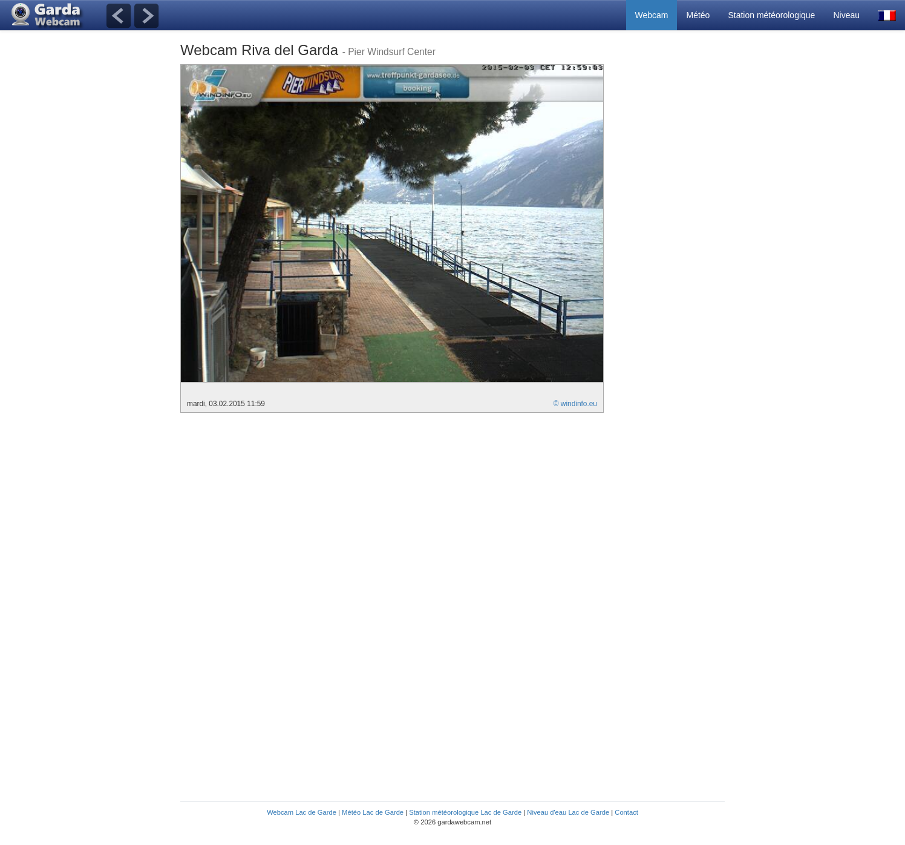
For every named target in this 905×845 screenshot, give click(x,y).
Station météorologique (771, 15)
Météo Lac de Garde (372, 812)
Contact (626, 812)
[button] (887, 15)
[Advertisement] (676, 245)
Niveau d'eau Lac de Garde (568, 812)
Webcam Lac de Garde (301, 812)
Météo (698, 15)
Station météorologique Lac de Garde (465, 812)
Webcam (651, 15)
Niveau (846, 15)
